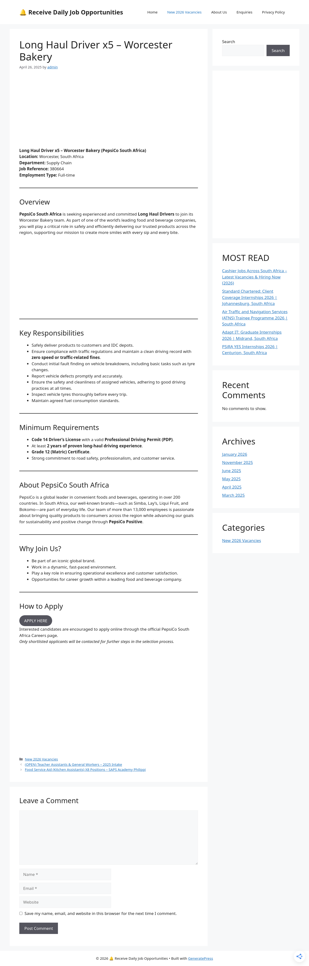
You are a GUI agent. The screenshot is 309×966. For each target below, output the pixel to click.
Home (152, 12)
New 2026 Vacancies (184, 12)
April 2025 (231, 487)
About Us (219, 12)
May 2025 (231, 479)
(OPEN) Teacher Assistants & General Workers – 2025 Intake (73, 764)
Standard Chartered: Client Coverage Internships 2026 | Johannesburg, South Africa (249, 297)
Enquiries (245, 12)
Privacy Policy (273, 12)
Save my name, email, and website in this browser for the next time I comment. (101, 913)
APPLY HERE (35, 620)
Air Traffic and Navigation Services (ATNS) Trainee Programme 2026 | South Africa (255, 318)
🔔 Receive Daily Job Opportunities (71, 12)
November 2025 (237, 462)
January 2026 (234, 454)
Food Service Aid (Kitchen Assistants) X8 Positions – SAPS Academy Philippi (85, 769)
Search (228, 41)
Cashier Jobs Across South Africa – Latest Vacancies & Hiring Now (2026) (254, 277)
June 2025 (231, 470)
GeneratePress (200, 958)
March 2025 (233, 495)
